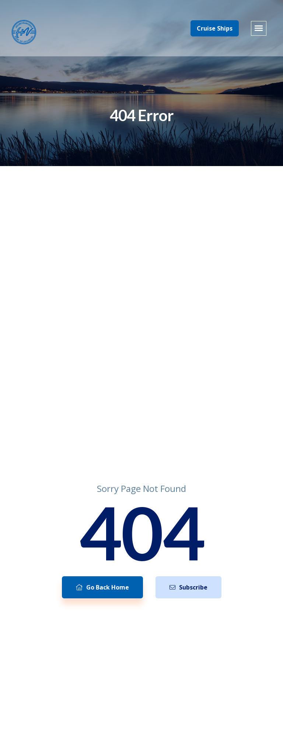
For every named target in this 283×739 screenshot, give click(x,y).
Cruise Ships (215, 28)
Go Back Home (102, 587)
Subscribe (188, 587)
